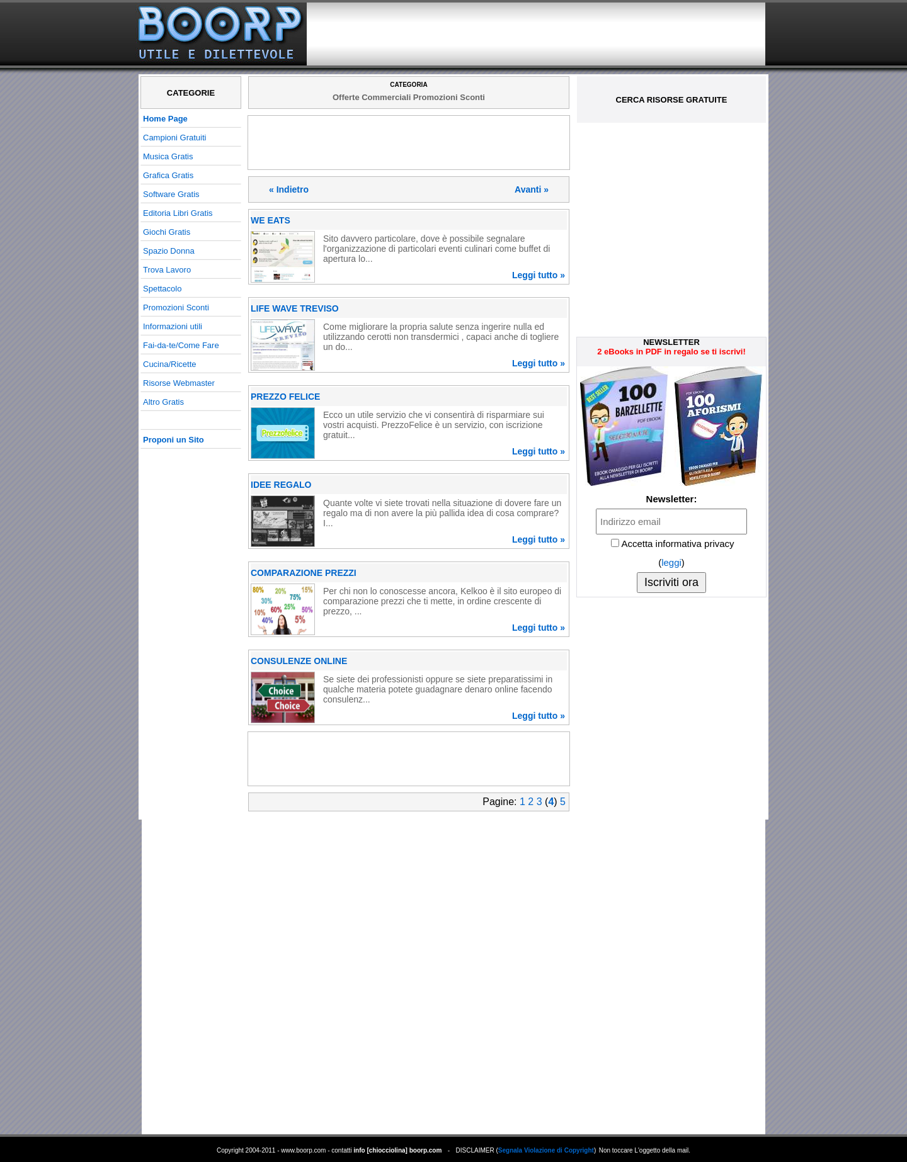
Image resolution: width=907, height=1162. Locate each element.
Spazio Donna (169, 251)
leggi (671, 562)
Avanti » (532, 189)
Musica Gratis (168, 156)
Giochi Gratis (166, 232)
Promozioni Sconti (176, 307)
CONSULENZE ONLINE (299, 661)
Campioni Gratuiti (174, 137)
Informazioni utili (172, 326)
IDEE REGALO (281, 485)
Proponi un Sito (173, 439)
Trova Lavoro (167, 269)
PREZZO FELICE (285, 397)
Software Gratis (171, 194)
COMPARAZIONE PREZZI (304, 573)
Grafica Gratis (168, 175)
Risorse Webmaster (179, 383)
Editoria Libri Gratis (178, 213)
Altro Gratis (163, 402)
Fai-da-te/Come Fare (181, 345)
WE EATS (270, 220)
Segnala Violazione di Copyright (546, 1150)
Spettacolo (162, 288)
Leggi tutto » (538, 275)
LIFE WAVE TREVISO (295, 308)
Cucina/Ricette (170, 364)
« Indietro (289, 189)
